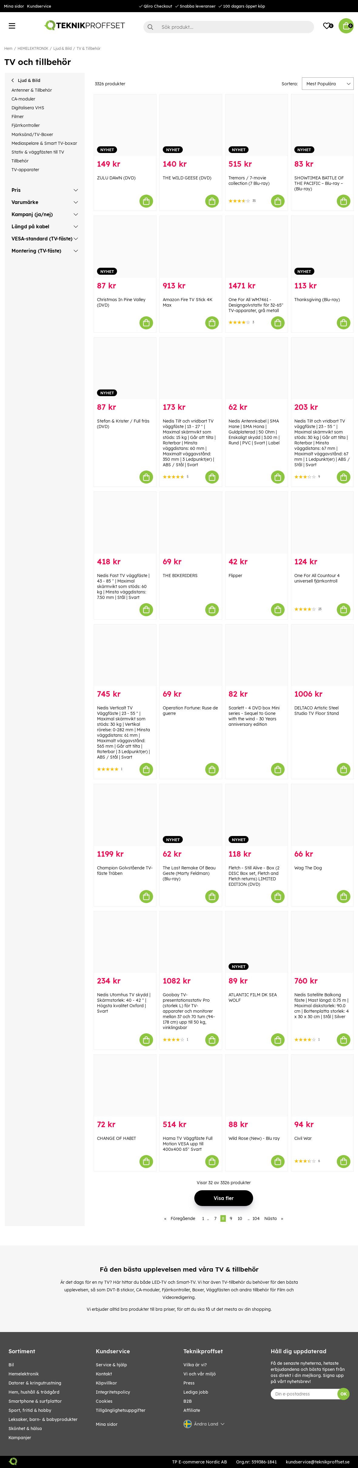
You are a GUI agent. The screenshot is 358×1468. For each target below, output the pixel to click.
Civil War (303, 1138)
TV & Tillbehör (88, 48)
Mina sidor (14, 6)
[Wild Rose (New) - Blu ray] (256, 1085)
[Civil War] (322, 1085)
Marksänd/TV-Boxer (32, 134)
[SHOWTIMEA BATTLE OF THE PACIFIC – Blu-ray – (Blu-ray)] (322, 125)
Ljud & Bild (62, 48)
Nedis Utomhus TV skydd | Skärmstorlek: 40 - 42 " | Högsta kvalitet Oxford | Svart (123, 1003)
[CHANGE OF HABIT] (125, 1085)
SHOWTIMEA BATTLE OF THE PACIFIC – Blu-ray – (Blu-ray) (319, 183)
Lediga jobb (195, 1392)
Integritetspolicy (113, 1392)
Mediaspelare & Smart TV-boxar (44, 143)
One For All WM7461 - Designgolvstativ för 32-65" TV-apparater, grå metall (256, 305)
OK (343, 1394)
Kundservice (39, 6)
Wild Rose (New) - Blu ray (254, 1138)
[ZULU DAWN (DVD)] (125, 125)
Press (189, 1383)
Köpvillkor (106, 1383)
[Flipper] (256, 522)
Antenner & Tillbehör (32, 90)
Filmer (18, 116)
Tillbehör (20, 161)
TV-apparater (25, 169)
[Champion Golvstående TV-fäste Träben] (125, 815)
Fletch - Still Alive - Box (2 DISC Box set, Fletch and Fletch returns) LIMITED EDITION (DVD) (254, 876)
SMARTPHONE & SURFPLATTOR (35, 1401)
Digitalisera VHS (28, 107)
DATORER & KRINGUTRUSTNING (34, 1383)
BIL (11, 1365)
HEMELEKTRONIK (33, 48)
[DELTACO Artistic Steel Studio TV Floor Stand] (322, 655)
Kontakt (104, 1374)
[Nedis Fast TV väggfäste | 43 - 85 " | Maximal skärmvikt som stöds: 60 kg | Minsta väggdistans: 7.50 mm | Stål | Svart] (125, 522)
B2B (187, 1401)
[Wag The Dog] (322, 815)
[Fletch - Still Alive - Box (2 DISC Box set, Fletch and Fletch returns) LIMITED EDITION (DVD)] (256, 815)
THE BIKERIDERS (180, 575)
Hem (8, 48)
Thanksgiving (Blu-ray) (317, 299)
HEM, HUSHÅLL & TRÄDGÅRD (33, 1392)
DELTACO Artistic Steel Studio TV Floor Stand (316, 710)
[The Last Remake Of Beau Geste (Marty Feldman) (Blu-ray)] (191, 815)
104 (256, 1218)
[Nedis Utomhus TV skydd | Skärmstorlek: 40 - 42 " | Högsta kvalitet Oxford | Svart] (125, 942)
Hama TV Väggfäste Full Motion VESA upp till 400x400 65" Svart (187, 1144)
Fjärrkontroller (26, 125)
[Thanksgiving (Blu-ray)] (322, 246)
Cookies (104, 1401)
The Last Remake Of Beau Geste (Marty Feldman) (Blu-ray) (189, 873)
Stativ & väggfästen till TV (38, 152)
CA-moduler (23, 99)
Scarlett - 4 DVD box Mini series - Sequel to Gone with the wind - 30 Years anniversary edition (254, 716)
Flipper (235, 575)
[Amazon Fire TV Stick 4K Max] (191, 246)
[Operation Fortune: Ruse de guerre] (191, 655)
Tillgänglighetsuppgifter (121, 1410)
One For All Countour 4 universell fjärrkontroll (317, 578)
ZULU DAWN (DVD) (116, 178)
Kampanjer (19, 1437)
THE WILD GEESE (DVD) (187, 178)
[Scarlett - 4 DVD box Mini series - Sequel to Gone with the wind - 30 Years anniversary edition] (256, 655)
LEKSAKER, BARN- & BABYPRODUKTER (43, 1419)
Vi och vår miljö (199, 1374)
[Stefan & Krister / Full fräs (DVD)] (125, 368)
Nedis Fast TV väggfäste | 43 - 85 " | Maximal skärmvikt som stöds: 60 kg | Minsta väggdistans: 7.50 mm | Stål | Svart (123, 586)
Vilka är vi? (195, 1365)
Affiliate (191, 1410)
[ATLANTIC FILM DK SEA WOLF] (256, 942)
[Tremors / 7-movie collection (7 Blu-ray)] (256, 125)
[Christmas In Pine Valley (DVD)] (125, 246)
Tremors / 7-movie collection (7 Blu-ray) (249, 180)
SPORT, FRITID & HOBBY (29, 1410)
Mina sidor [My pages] (107, 1424)
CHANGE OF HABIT (116, 1138)
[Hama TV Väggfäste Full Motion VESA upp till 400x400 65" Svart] (191, 1085)
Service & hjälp (111, 1365)
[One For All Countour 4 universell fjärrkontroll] (322, 522)
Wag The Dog (308, 868)
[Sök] (228, 27)
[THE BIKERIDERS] (191, 522)
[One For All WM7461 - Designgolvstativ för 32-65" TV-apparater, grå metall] (256, 246)
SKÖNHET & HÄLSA (25, 1428)
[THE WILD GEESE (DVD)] (191, 125)
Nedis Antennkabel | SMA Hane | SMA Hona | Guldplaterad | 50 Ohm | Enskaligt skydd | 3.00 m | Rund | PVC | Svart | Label (254, 432)
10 (240, 1218)
